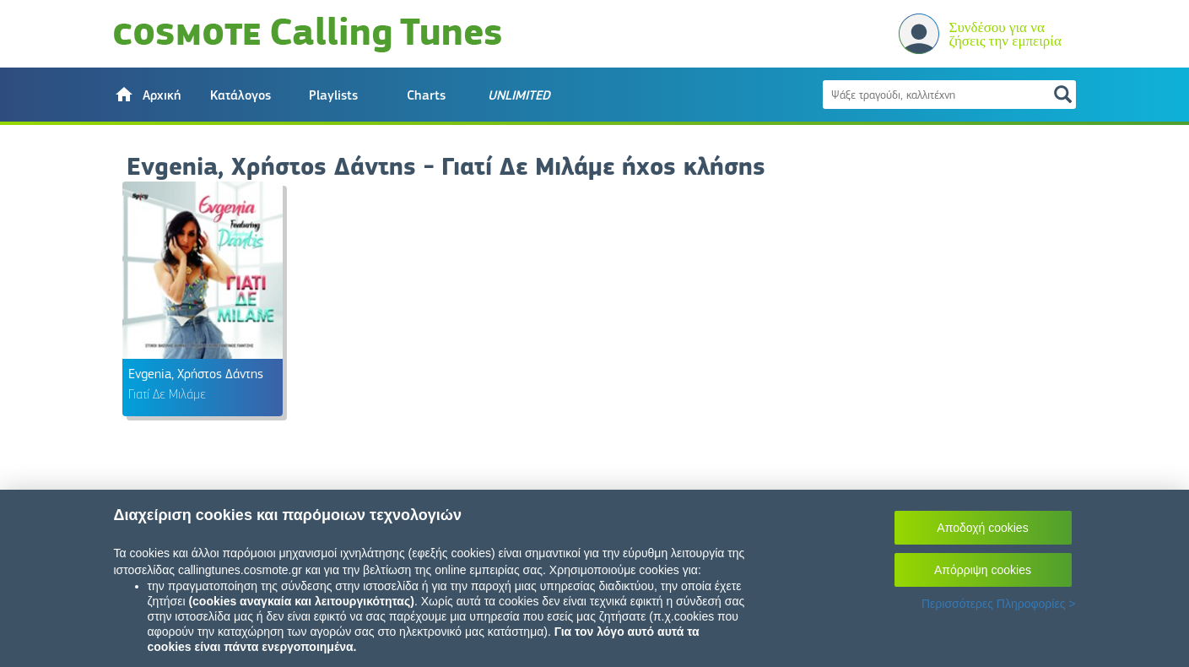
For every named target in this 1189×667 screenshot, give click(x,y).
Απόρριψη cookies (982, 570)
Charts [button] (426, 95)
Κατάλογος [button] (240, 95)
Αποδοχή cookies (982, 527)
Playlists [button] (333, 95)
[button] (147, 95)
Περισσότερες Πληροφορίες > (998, 603)
